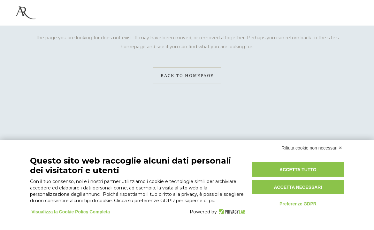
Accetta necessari (298, 187)
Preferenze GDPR (298, 203)
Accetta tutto (298, 169)
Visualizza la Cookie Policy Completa (71, 211)
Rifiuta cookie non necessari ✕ (312, 147)
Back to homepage (187, 75)
